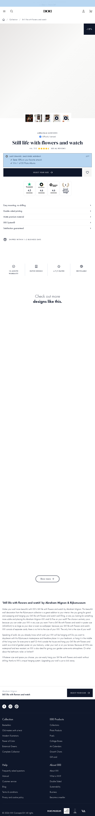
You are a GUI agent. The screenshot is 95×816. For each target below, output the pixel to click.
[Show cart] (90, 11)
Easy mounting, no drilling (47, 205)
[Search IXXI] (11, 11)
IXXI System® (47, 222)
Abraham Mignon (47, 133)
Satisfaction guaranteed (47, 228)
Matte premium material (47, 216)
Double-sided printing (47, 211)
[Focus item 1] (47, 73)
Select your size (43, 172)
